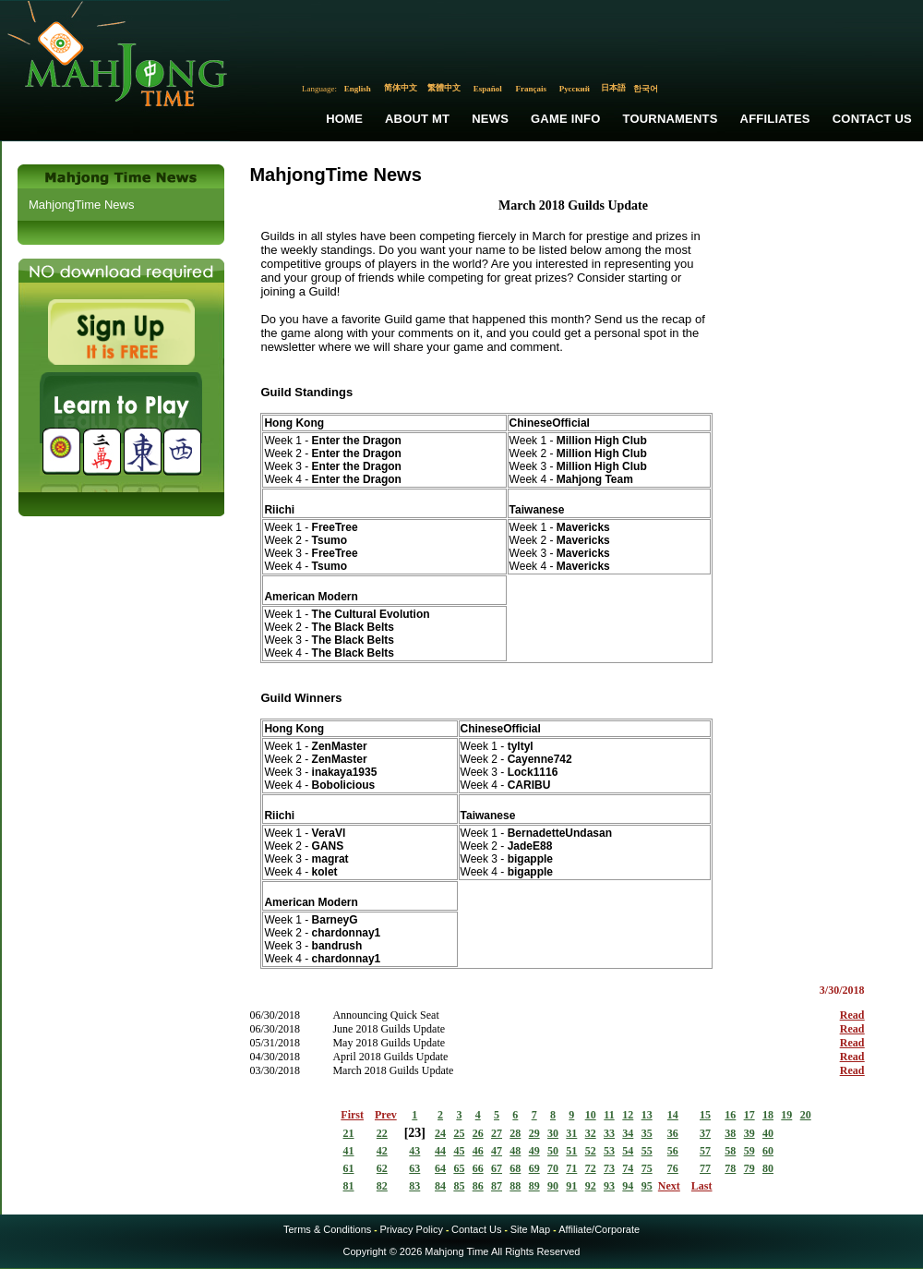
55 (647, 1150)
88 (515, 1185)
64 (440, 1168)
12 (627, 1114)
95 (647, 1185)
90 (552, 1185)
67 (496, 1168)
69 (534, 1168)
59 (749, 1150)
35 (647, 1133)
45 (458, 1150)
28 (515, 1133)
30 (552, 1133)
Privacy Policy (410, 1229)
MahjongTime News (81, 205)
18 (767, 1114)
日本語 (613, 87)
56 (672, 1150)
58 (730, 1150)
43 (414, 1150)
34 (627, 1133)
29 (534, 1133)
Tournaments (670, 119)
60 (767, 1150)
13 (647, 1114)
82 (382, 1185)
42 (382, 1150)
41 (348, 1150)
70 (552, 1168)
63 (414, 1168)
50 (552, 1150)
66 (478, 1168)
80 (767, 1168)
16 (730, 1114)
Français (531, 88)
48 (515, 1150)
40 (767, 1133)
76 (672, 1168)
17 (749, 1114)
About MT (417, 119)
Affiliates (775, 119)
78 (730, 1168)
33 (609, 1133)
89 (534, 1185)
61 (348, 1168)
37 (705, 1133)
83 (414, 1185)
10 (590, 1114)
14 (672, 1114)
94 (627, 1185)
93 (609, 1185)
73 (609, 1168)
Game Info (565, 119)
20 (805, 1114)
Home (344, 119)
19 (786, 1114)
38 (730, 1133)
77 (705, 1168)
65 (458, 1168)
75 (647, 1168)
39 (749, 1133)
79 (749, 1168)
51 (571, 1150)
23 (414, 1133)
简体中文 (400, 87)
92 (590, 1185)
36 (672, 1133)
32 (590, 1133)
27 (496, 1133)
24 (440, 1133)
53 (609, 1150)
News (490, 119)
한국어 (645, 88)
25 (458, 1133)
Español (487, 88)
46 (478, 1150)
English (357, 88)
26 (478, 1133)
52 (590, 1150)
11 (609, 1114)
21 (348, 1133)
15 (705, 1114)
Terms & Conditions (327, 1229)
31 (571, 1133)
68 (515, 1168)
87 (496, 1185)
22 (382, 1133)
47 (496, 1150)
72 (590, 1168)
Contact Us (872, 119)
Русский (574, 88)
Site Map (530, 1229)
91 (571, 1185)
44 (440, 1150)
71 (571, 1168)
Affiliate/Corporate (599, 1229)
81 (348, 1185)
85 (458, 1185)
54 (627, 1150)
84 (440, 1185)
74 (627, 1168)
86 (478, 1185)
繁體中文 (444, 87)
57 (705, 1150)
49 (534, 1150)
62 (382, 1168)
